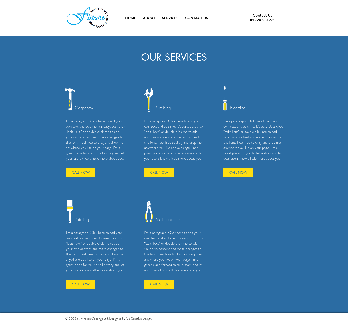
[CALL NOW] (80, 172)
